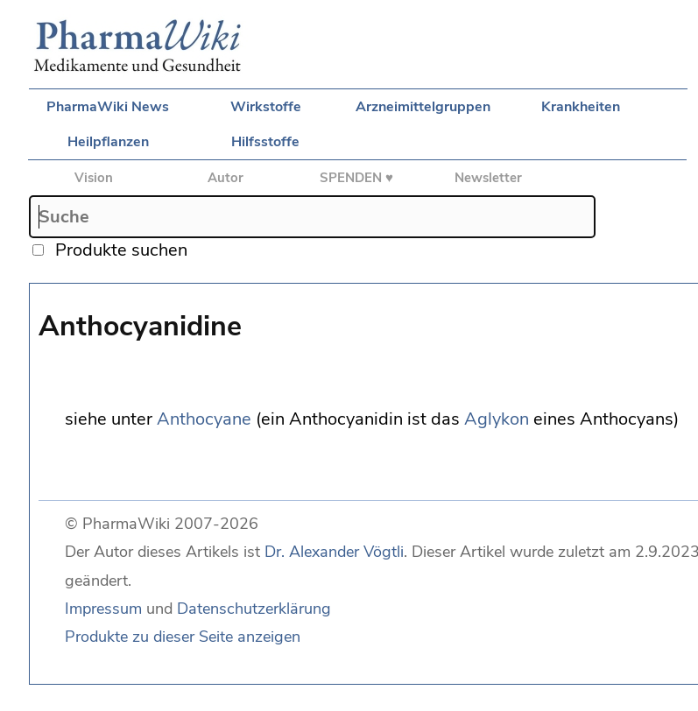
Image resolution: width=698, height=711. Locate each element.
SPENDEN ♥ (356, 178)
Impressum (103, 608)
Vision (93, 178)
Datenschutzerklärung (254, 608)
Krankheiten (580, 106)
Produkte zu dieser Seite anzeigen (182, 636)
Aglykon (496, 419)
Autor (225, 178)
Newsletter (488, 178)
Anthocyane (204, 419)
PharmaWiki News (107, 106)
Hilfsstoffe (265, 141)
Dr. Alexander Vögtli (334, 551)
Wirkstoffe (265, 106)
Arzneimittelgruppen (423, 106)
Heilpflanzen (108, 141)
